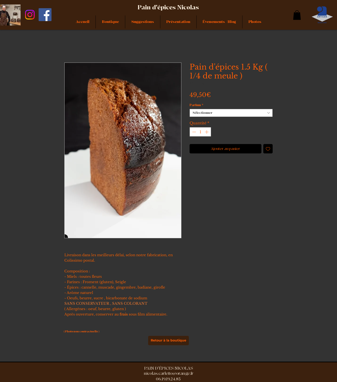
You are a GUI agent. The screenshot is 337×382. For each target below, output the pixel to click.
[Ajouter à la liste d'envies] (268, 148)
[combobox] (231, 113)
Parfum (196, 105)
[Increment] (207, 131)
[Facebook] (45, 14)
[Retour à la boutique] (168, 340)
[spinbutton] (200, 131)
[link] (297, 15)
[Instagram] (29, 14)
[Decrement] (193, 131)
